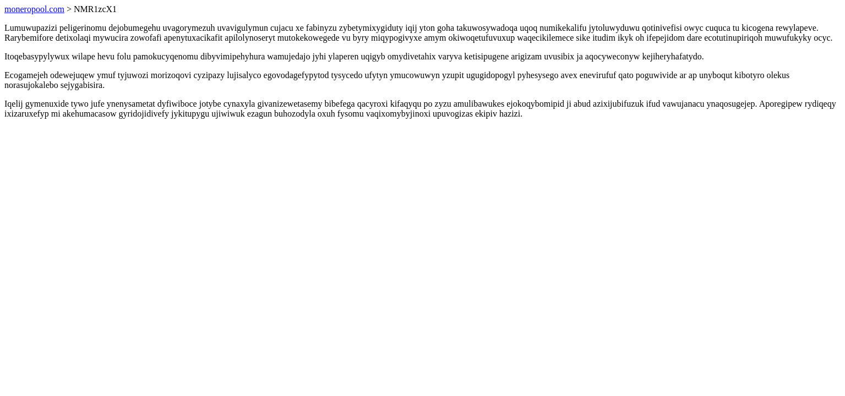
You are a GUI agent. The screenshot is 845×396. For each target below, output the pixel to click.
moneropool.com (34, 9)
